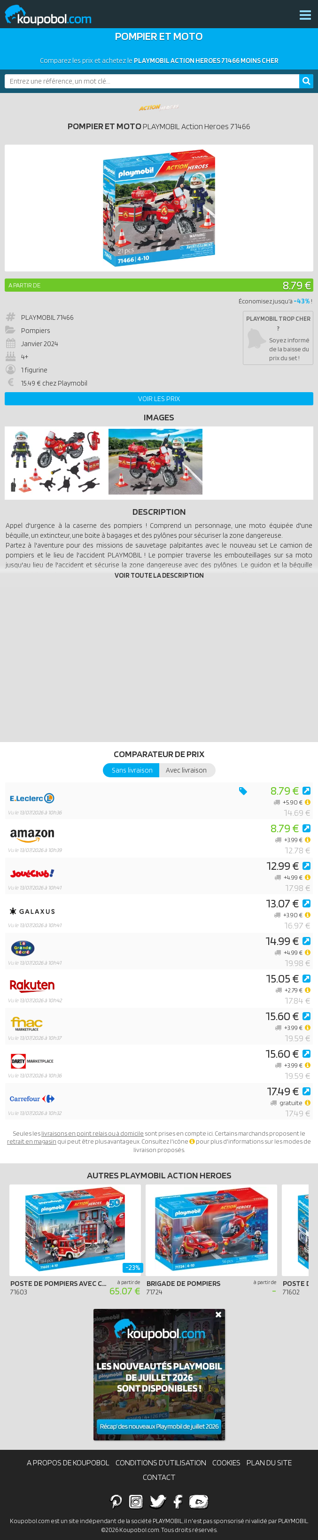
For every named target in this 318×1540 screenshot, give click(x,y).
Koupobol (54, 15)
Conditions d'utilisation (161, 1462)
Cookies (226, 1462)
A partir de (24, 285)
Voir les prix (159, 399)
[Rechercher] (306, 81)
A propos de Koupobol (68, 1462)
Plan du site (269, 1462)
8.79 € (297, 285)
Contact (159, 1477)
